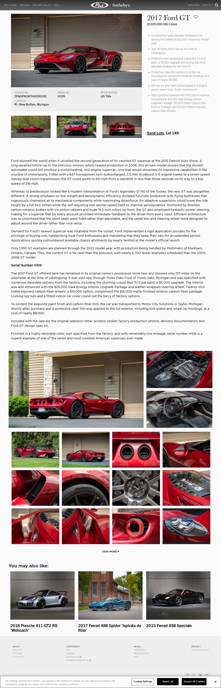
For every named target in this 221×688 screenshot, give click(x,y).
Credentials (140, 650)
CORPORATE (73, 646)
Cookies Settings (200, 650)
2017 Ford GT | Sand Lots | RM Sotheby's (110, 5)
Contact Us (18, 657)
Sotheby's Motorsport (78, 660)
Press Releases (141, 653)
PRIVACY (196, 646)
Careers (70, 653)
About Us (17, 650)
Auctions (10, 5)
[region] (110, 682)
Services (193, 5)
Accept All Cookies (194, 681)
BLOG (136, 657)
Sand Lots (155, 132)
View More (110, 551)
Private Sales (42, 5)
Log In (207, 5)
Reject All (168, 681)
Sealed (24, 5)
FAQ (68, 650)
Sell (57, 5)
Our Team (17, 653)
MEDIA (137, 646)
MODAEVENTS (73, 657)
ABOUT (16, 646)
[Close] (215, 681)
